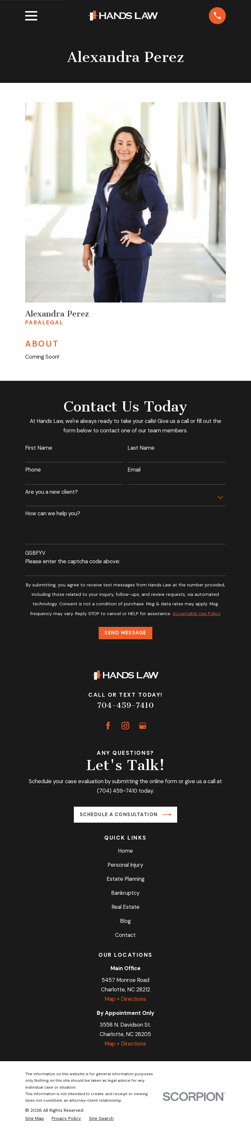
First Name (38, 447)
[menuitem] (34, 1118)
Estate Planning (125, 878)
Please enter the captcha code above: (72, 561)
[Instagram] (125, 725)
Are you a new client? (51, 491)
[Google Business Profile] (142, 725)
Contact (125, 934)
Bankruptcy (125, 892)
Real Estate (125, 906)
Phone (33, 469)
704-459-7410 (125, 705)
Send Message (125, 633)
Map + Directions (125, 998)
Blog (125, 920)
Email (134, 469)
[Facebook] (108, 725)
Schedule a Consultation (125, 814)
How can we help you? (52, 513)
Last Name (141, 447)
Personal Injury (125, 864)
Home (125, 850)
